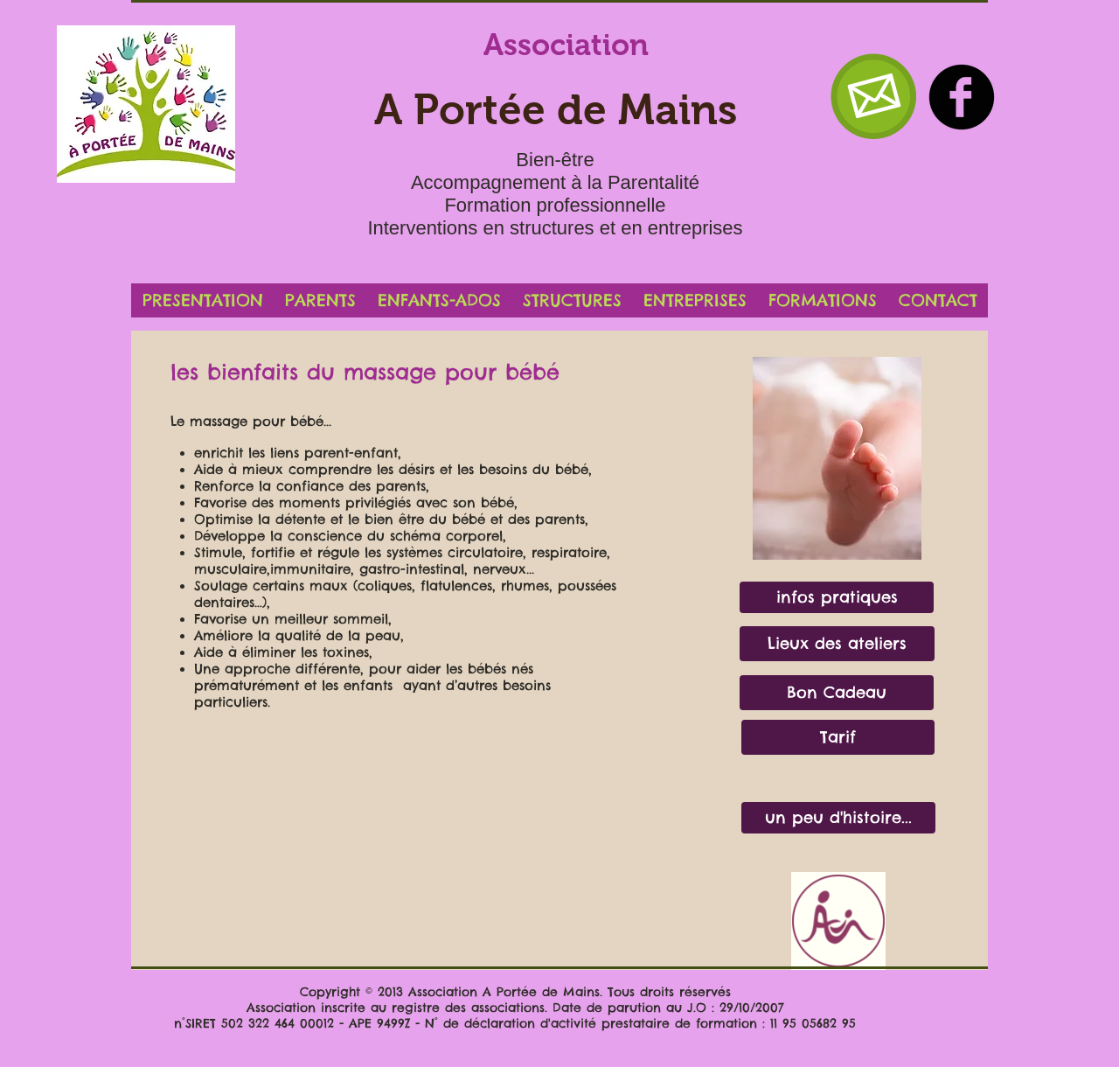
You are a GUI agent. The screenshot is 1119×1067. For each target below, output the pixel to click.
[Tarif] (838, 737)
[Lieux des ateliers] (837, 643)
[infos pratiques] (837, 597)
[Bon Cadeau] (837, 692)
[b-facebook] (961, 97)
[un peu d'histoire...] (838, 817)
